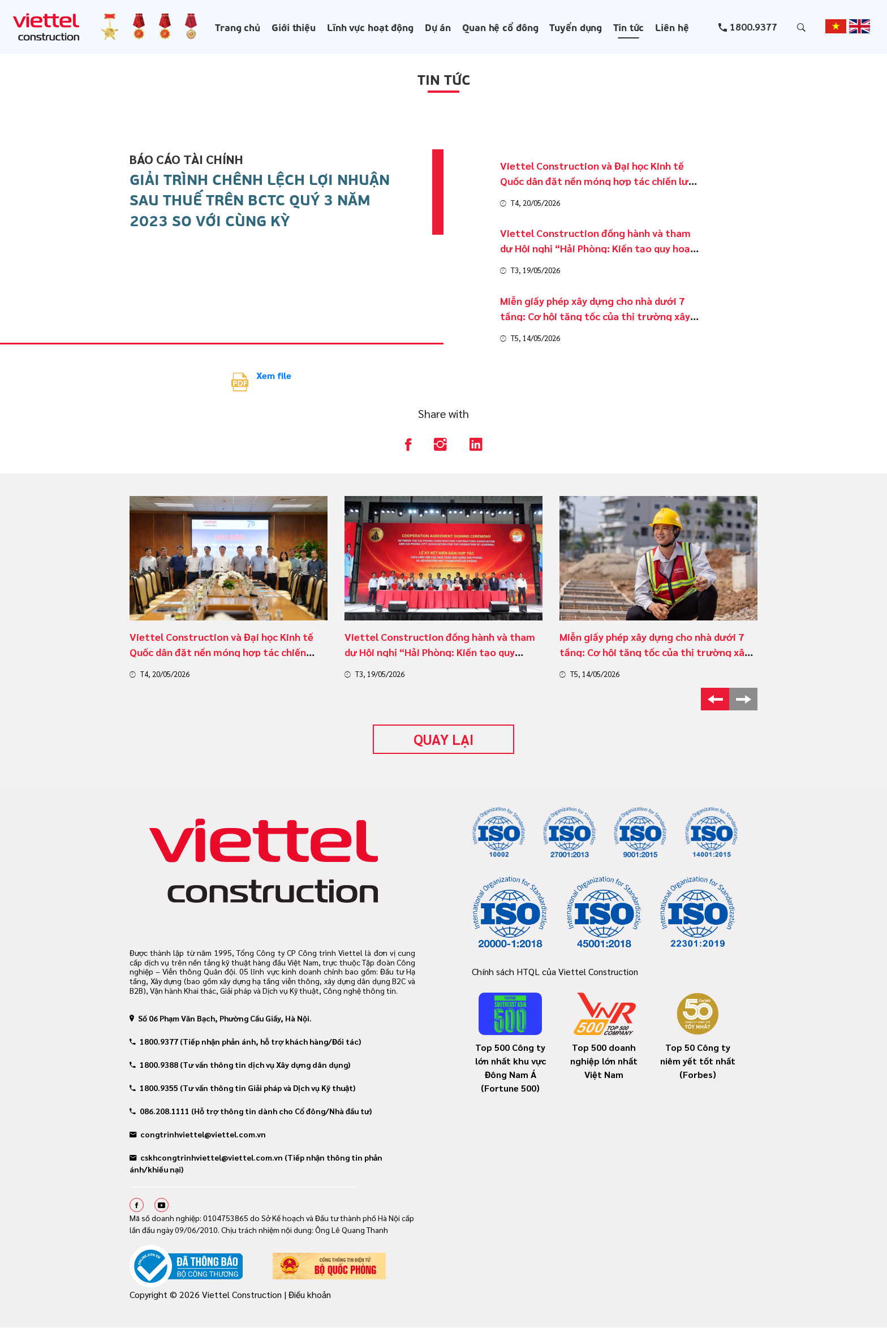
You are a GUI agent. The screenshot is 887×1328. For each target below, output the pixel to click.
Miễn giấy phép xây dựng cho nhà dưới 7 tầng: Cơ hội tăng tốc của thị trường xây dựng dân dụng (654, 652)
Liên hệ (671, 26)
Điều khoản (310, 1294)
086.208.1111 (160, 1111)
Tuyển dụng (575, 26)
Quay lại (443, 739)
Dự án (438, 26)
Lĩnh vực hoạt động (370, 26)
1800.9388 (154, 1064)
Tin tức (628, 26)
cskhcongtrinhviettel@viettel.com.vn (206, 1157)
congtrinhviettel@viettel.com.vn (198, 1134)
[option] (229, 588)
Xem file (273, 375)
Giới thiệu (294, 26)
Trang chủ (237, 26)
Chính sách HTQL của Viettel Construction (555, 971)
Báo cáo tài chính (186, 159)
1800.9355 (154, 1088)
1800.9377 (753, 26)
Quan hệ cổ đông (500, 26)
